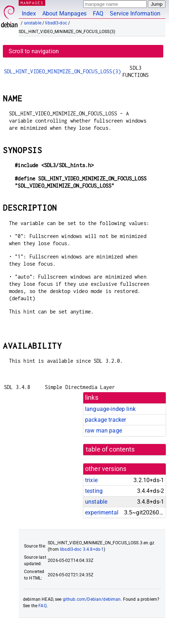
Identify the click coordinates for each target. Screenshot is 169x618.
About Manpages (64, 13)
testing (94, 490)
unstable (32, 23)
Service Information (135, 13)
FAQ (98, 13)
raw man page (103, 430)
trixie (91, 480)
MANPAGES (31, 2)
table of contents (110, 449)
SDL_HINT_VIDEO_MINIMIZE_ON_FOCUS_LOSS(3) (62, 71)
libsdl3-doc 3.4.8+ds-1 (82, 549)
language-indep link (110, 409)
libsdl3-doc (56, 23)
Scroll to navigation (34, 51)
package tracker (105, 419)
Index (29, 13)
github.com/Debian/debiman (92, 599)
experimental (101, 512)
